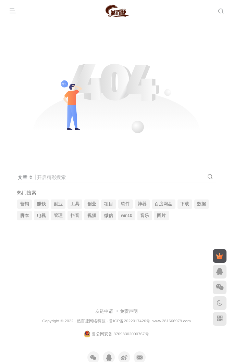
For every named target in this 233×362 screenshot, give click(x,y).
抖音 (75, 215)
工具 (75, 204)
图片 (161, 215)
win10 (126, 215)
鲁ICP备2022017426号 (129, 321)
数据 (201, 204)
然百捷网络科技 (91, 321)
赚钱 (41, 204)
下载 (184, 204)
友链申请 (104, 311)
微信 (108, 215)
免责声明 (129, 311)
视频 (91, 215)
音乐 (144, 215)
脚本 (24, 215)
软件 (125, 204)
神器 (142, 204)
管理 (58, 215)
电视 (41, 215)
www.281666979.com (171, 321)
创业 (91, 204)
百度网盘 (163, 204)
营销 (24, 204)
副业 (58, 204)
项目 (108, 204)
